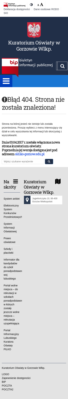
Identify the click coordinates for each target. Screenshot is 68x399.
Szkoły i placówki (8, 250)
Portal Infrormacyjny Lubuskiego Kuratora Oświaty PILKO (11, 340)
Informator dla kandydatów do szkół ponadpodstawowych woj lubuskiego (12, 269)
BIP (4, 381)
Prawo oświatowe (9, 240)
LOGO (5, 374)
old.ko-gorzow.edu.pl (29, 154)
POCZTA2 (7, 389)
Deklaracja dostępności (17, 9)
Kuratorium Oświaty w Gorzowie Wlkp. (34, 45)
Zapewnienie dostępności (16, 378)
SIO (6, 13)
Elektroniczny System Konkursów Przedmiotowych (12, 211)
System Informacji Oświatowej (10, 227)
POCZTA (7, 385)
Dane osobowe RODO (46, 9)
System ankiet (12, 198)
